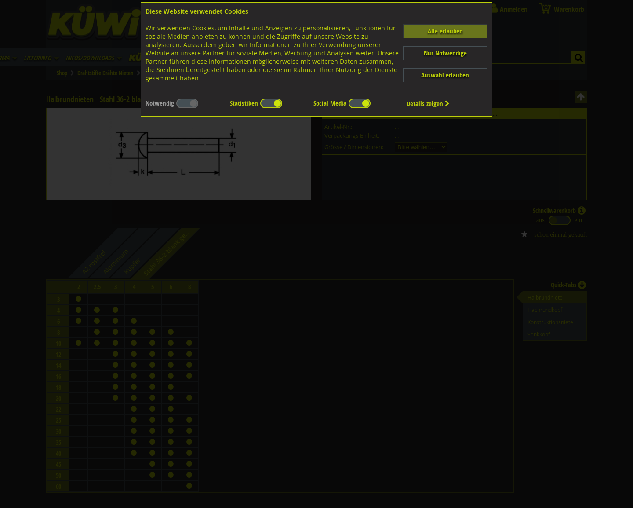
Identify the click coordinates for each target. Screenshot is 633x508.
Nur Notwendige (445, 53)
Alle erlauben (445, 31)
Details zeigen (428, 103)
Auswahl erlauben (445, 75)
